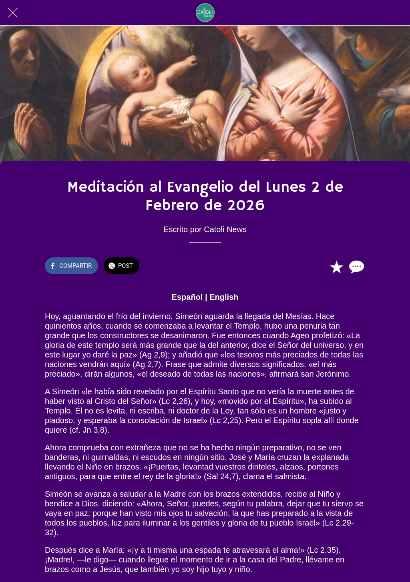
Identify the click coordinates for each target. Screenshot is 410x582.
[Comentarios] (355, 266)
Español (187, 297)
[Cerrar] (13, 13)
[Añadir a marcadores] (336, 266)
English (223, 297)
